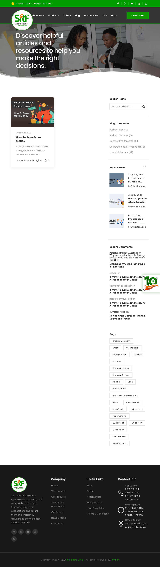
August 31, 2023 (135, 174)
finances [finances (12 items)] (116, 361)
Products (53, 15)
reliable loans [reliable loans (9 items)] (119, 436)
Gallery (67, 15)
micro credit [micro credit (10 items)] (118, 409)
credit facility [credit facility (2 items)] (132, 347)
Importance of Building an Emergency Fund (137, 182)
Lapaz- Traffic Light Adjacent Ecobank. (136, 525)
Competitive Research (121, 141)
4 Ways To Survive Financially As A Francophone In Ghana (127, 278)
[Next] (145, 167)
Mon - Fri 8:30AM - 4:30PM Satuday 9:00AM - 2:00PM (135, 511)
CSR (104, 15)
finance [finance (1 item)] (138, 354)
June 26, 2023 (135, 195)
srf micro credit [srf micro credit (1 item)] (119, 443)
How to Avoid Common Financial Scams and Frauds (127, 317)
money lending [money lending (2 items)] (119, 416)
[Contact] (121, 493)
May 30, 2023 (134, 215)
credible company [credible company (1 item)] (121, 341)
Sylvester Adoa (138, 186)
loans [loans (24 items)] (115, 402)
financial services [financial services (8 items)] (120, 375)
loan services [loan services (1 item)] (132, 402)
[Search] (143, 106)
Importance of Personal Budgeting (136, 222)
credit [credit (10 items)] (115, 347)
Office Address (133, 520)
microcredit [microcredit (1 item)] (137, 409)
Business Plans (117, 129)
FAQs (114, 15)
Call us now (131, 485)
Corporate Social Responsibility (125, 146)
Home (24, 15)
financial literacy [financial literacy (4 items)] (120, 368)
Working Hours (132, 504)
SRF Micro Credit (76, 559)
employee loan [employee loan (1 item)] (119, 354)
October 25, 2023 (23, 132)
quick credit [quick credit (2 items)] (118, 422)
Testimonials (91, 15)
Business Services (118, 135)
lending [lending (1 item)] (116, 381)
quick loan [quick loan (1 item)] (137, 422)
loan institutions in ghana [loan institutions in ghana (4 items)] (124, 395)
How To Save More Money (28, 139)
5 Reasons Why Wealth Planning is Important (127, 265)
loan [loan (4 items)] (130, 381)
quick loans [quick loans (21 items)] (118, 429)
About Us (37, 15)
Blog (77, 15)
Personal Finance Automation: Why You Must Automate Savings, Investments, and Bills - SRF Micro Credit (127, 256)
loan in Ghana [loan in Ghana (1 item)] (119, 388)
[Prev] (143, 167)
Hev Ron (115, 559)
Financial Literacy (118, 152)
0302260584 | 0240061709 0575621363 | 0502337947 (132, 494)
